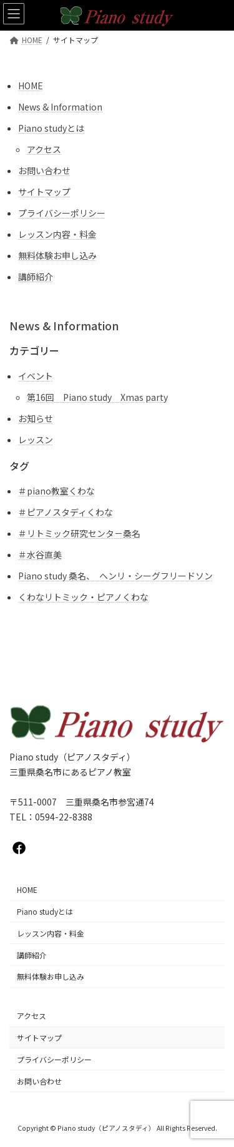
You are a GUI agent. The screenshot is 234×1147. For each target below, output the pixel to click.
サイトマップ (44, 191)
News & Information (60, 107)
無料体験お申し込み (57, 255)
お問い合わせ (44, 170)
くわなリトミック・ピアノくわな (83, 597)
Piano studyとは (51, 128)
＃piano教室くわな (56, 491)
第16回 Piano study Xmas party (97, 397)
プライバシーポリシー (61, 213)
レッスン (35, 439)
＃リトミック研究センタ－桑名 (79, 533)
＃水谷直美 (40, 554)
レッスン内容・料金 (57, 234)
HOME (30, 85)
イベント (35, 376)
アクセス (44, 149)
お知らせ (35, 418)
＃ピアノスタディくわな (65, 512)
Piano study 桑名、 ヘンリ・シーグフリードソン (115, 575)
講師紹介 (35, 276)
